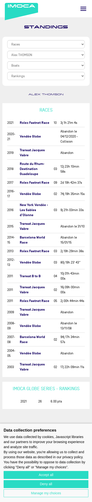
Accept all (46, 475)
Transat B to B (30, 276)
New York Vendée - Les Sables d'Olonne (34, 210)
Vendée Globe (30, 136)
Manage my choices (46, 493)
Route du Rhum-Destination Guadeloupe (32, 169)
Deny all (46, 484)
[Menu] (83, 9)
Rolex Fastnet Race (34, 123)
